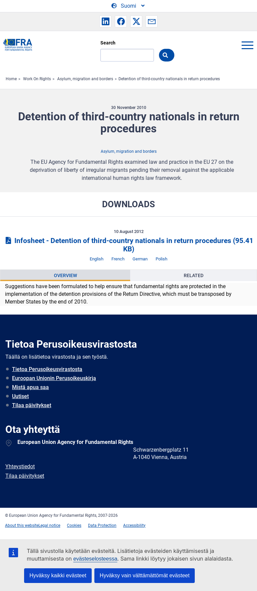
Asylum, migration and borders (85, 79)
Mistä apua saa (30, 387)
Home (11, 79)
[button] (105, 21)
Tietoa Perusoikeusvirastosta (47, 369)
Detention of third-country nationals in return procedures (169, 79)
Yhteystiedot (20, 466)
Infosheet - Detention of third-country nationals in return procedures (128, 245)
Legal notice (49, 525)
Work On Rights (37, 79)
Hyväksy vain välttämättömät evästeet (145, 575)
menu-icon (247, 45)
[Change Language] (128, 6)
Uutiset (20, 396)
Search (107, 42)
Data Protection (102, 525)
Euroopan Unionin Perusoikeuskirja (54, 378)
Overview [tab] (65, 275)
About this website (21, 525)
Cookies (74, 525)
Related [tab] (193, 275)
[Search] (127, 55)
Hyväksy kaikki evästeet (57, 575)
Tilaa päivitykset (31, 405)
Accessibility (134, 525)
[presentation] (65, 275)
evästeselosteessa (95, 559)
